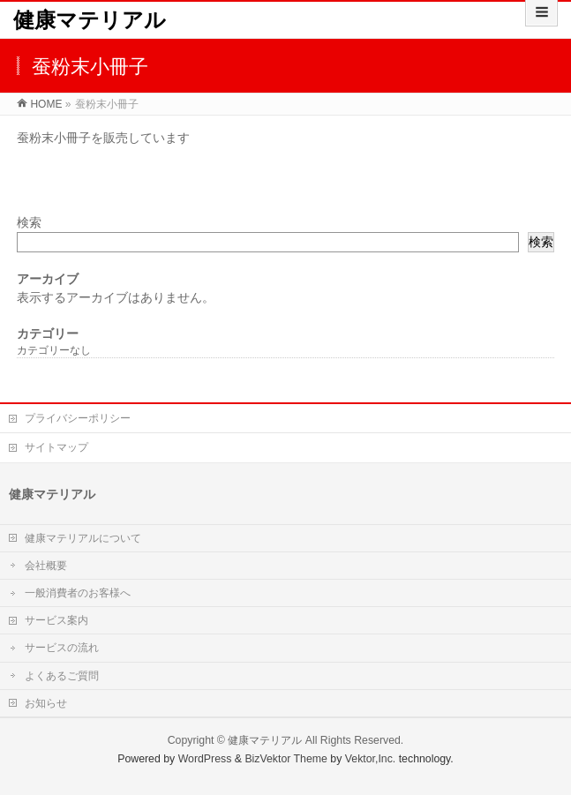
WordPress (205, 759)
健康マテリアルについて (83, 538)
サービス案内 (56, 620)
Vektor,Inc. (370, 759)
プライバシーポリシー (78, 418)
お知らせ (46, 703)
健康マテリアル (89, 20)
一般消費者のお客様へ (78, 593)
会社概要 (46, 565)
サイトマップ (56, 447)
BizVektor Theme (285, 759)
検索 (29, 222)
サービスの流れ (62, 647)
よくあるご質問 (62, 676)
